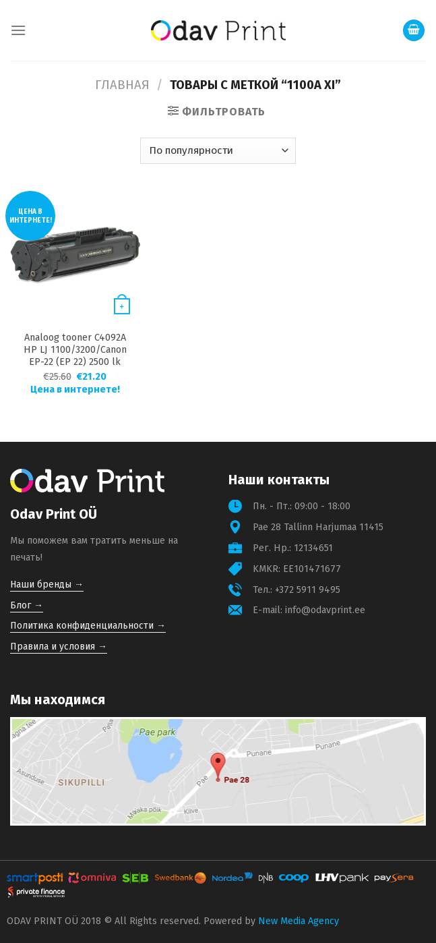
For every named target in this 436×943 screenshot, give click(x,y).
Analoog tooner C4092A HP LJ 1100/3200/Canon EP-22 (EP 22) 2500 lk (75, 350)
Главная (122, 85)
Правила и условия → (58, 646)
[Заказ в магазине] (217, 151)
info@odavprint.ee (325, 610)
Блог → (26, 605)
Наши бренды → (47, 584)
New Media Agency (298, 921)
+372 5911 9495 (307, 590)
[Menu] (18, 30)
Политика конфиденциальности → (88, 625)
